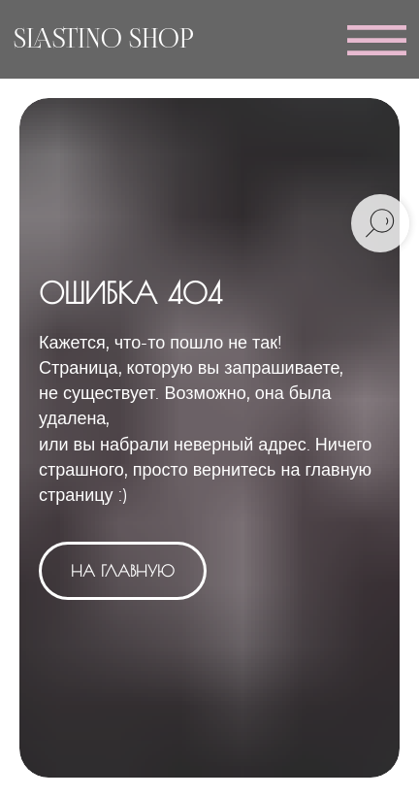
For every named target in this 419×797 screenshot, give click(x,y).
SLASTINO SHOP (104, 40)
